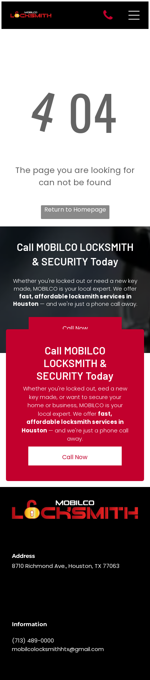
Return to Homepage (75, 209)
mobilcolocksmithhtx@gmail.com (58, 649)
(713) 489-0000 (33, 640)
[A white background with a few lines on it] (108, 19)
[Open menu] (134, 15)
